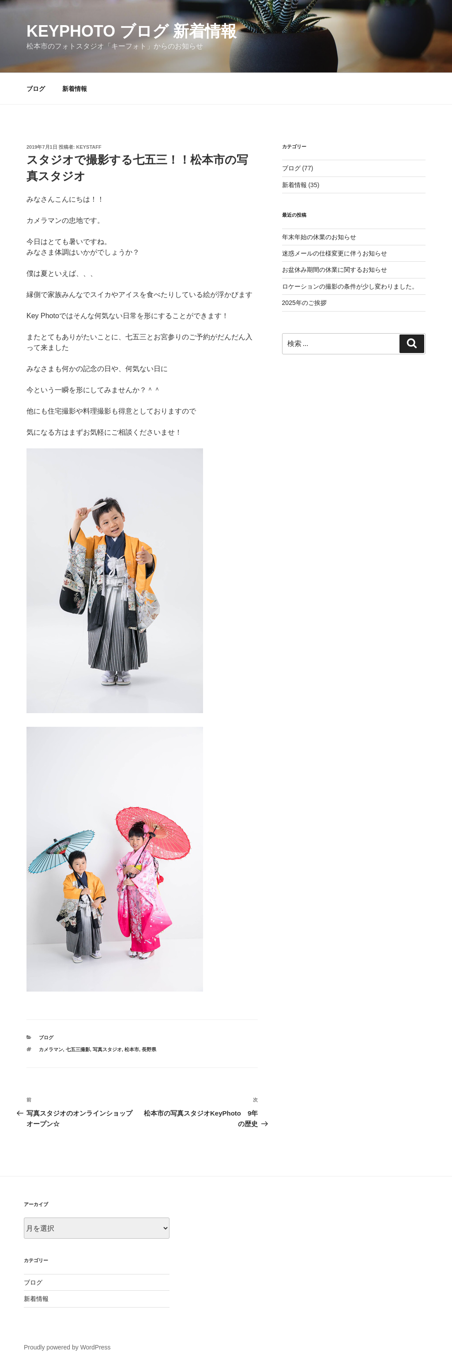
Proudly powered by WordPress (67, 1347)
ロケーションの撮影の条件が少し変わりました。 (350, 286)
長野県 (149, 1049)
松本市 (131, 1049)
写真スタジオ (107, 1049)
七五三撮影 (78, 1049)
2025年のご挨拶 (304, 302)
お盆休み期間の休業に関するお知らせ (334, 269)
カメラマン (51, 1049)
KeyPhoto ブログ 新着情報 (131, 31)
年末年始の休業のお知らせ (319, 237)
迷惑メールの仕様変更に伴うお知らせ (334, 253)
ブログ (35, 88)
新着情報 (74, 88)
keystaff (89, 147)
